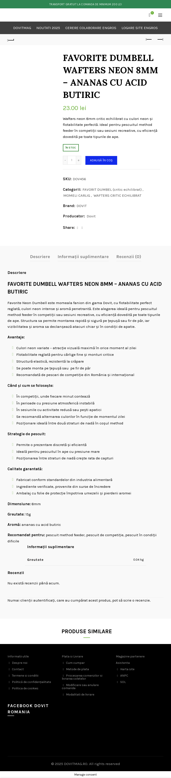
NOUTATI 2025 (48, 28)
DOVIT (82, 206)
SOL (123, 682)
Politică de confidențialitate (31, 682)
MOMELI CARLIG (76, 195)
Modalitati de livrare (80, 694)
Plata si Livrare (72, 656)
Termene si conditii (25, 675)
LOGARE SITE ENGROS (140, 28)
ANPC (124, 675)
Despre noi (19, 663)
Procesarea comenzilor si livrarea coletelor (82, 677)
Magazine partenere (130, 656)
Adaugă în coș (101, 160)
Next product (160, 39)
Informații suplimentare (83, 256)
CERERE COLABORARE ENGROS (90, 28)
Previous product (149, 39)
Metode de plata (77, 669)
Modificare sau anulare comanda (80, 686)
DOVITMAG (22, 28)
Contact (18, 669)
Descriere (40, 256)
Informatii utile (18, 656)
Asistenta (123, 663)
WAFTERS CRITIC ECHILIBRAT (117, 195)
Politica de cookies (25, 688)
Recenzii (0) (128, 256)
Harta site (127, 669)
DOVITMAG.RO (75, 763)
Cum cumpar (75, 663)
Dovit (91, 216)
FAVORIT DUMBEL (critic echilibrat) (112, 189)
